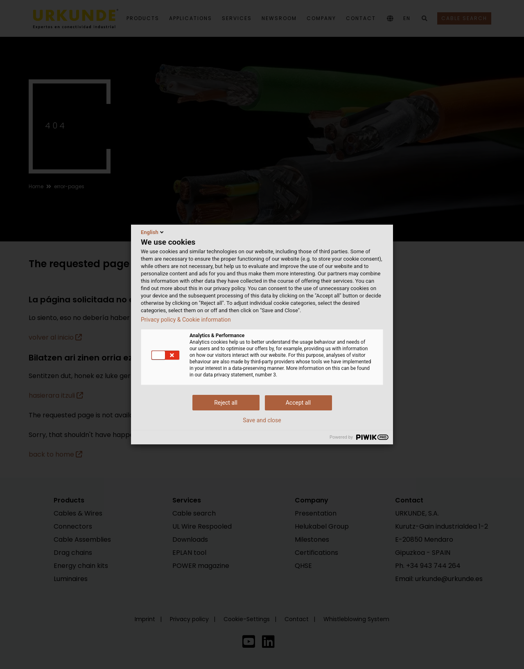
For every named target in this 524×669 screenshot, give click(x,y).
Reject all (225, 402)
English (153, 232)
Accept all (298, 402)
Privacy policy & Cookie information (186, 319)
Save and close (262, 420)
